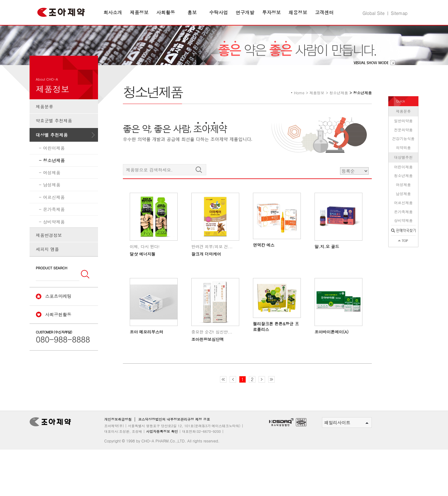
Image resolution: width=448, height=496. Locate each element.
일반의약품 (403, 139)
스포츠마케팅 (58, 315)
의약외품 (403, 166)
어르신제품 (54, 216)
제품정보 (139, 12)
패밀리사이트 (346, 441)
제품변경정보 (49, 254)
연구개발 (245, 12)
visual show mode (374, 81)
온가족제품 (54, 228)
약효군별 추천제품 (54, 139)
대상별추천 (403, 175)
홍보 (192, 12)
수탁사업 (218, 12)
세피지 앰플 (47, 268)
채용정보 (298, 12)
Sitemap (399, 13)
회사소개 (113, 12)
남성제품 (51, 203)
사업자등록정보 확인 (162, 449)
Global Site (373, 13)
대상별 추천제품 (52, 153)
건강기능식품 (403, 157)
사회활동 (165, 12)
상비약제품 (54, 240)
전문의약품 (403, 148)
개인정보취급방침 (118, 438)
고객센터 (324, 12)
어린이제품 (54, 166)
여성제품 (51, 191)
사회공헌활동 (58, 333)
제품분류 (44, 125)
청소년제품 (54, 179)
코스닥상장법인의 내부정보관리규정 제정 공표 (174, 438)
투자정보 (271, 12)
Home (299, 111)
